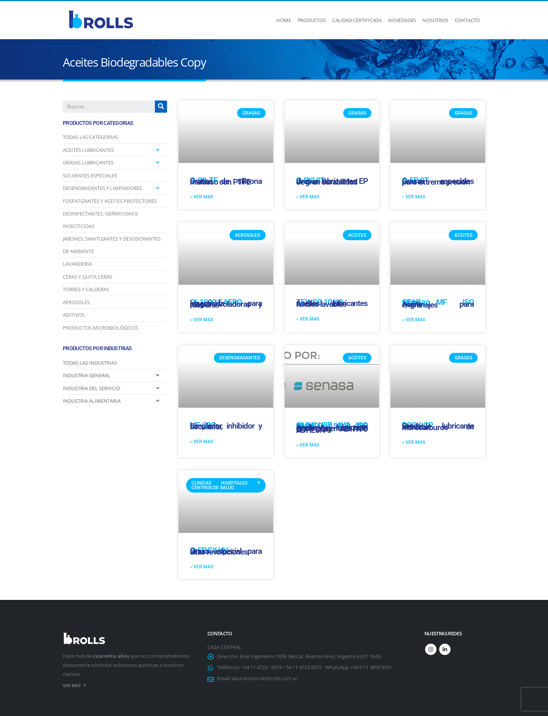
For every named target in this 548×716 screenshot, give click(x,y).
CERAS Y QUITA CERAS (87, 276)
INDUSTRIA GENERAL (86, 375)
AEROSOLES (76, 302)
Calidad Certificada (357, 20)
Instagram (430, 649)
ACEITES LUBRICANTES (88, 150)
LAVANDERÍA (77, 263)
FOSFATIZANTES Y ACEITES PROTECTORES (110, 201)
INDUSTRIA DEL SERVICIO (91, 388)
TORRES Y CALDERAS (86, 289)
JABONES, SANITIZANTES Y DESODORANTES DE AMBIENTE (112, 245)
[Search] (161, 106)
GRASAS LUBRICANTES (88, 162)
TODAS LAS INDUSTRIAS (90, 362)
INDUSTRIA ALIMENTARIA (92, 400)
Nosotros (435, 20)
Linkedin (445, 649)
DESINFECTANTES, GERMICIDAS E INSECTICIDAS (100, 220)
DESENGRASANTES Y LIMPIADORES (102, 188)
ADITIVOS (73, 314)
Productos (312, 20)
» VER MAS (201, 196)
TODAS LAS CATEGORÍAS (90, 137)
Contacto (467, 20)
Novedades (402, 20)
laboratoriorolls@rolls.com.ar (264, 678)
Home (283, 20)
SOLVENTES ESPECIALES (90, 175)
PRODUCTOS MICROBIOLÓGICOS (100, 327)
